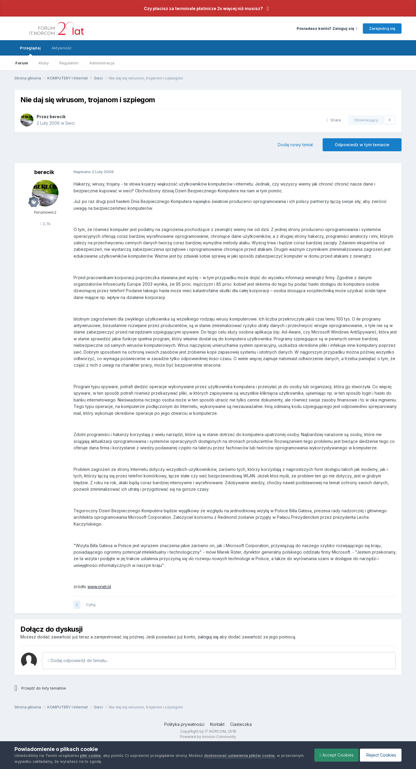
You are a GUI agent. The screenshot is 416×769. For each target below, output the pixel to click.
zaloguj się (208, 636)
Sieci (70, 123)
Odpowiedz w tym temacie (362, 144)
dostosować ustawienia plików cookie (239, 755)
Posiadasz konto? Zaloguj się (327, 28)
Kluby (44, 63)
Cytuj (90, 604)
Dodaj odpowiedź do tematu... (78, 660)
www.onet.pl (99, 586)
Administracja (101, 63)
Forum (21, 63)
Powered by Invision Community (208, 736)
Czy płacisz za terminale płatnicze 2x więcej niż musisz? (203, 8)
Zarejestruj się (382, 28)
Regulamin (69, 63)
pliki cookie (90, 755)
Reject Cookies (379, 754)
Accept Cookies (334, 754)
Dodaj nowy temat (295, 144)
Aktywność (61, 47)
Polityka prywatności (184, 724)
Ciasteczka (241, 724)
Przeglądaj (30, 50)
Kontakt (217, 724)
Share (333, 120)
